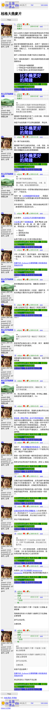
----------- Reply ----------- (9, 20)
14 (15, 476)
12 (15, 406)
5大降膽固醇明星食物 (31, 196)
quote (41, 26)
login (42, 5)
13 (15, 442)
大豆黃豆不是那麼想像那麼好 (34, 218)
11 (15, 381)
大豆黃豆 (17, 222)
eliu (17, 5)
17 (15, 566)
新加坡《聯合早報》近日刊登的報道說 (29, 418)
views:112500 (6, 708)
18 (15, 591)
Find (32, 5)
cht (6, 5)
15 (15, 506)
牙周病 (14, 698)
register (46, 5)
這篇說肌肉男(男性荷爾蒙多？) (26, 511)
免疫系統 (7, 698)
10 (15, 355)
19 (15, 630)
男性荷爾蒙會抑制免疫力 (30, 447)
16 (15, 533)
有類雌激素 (28, 222)
